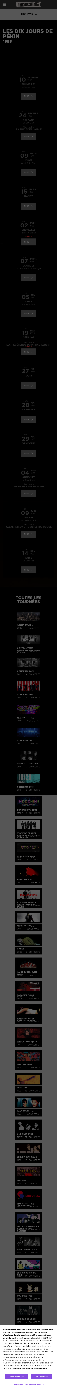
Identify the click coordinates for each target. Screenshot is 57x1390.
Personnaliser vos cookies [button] (27, 1384)
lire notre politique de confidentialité (30, 1368)
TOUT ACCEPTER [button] (16, 1376)
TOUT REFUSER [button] (41, 1376)
